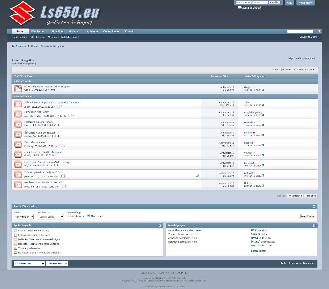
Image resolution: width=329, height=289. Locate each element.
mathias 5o (30, 136)
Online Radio (111, 31)
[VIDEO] (255, 241)
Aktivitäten (57, 31)
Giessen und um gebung (41, 132)
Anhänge (92, 31)
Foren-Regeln (258, 250)
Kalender (40, 37)
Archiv (284, 263)
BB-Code (256, 230)
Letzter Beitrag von (255, 76)
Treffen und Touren (38, 46)
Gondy (27, 155)
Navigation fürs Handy (36, 111)
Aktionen (52, 37)
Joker (27, 106)
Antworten (216, 76)
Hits (226, 76)
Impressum (295, 263)
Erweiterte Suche (308, 37)
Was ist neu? (39, 31)
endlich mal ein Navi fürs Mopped (43, 152)
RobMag (28, 146)
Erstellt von (27, 76)
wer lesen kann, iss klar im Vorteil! (43, 182)
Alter (16, 212)
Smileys (255, 234)
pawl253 (28, 176)
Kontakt (130, 31)
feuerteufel (30, 125)
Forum (20, 31)
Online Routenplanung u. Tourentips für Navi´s (53, 102)
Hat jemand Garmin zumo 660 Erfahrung (46, 162)
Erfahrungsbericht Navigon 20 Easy (43, 172)
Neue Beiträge (20, 37)
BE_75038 (29, 165)
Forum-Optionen (280, 69)
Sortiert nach (45, 212)
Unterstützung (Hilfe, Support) (54, 86)
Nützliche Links (69, 37)
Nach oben (310, 195)
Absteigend (95, 216)
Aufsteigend (76, 216)
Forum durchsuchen (303, 69)
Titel (16, 76)
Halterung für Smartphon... (39, 121)
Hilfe (289, 2)
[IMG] (254, 237)
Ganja (27, 89)
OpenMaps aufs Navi (35, 142)
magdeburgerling (33, 116)
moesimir (29, 186)
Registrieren (306, 2)
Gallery (75, 31)
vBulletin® (159, 278)
